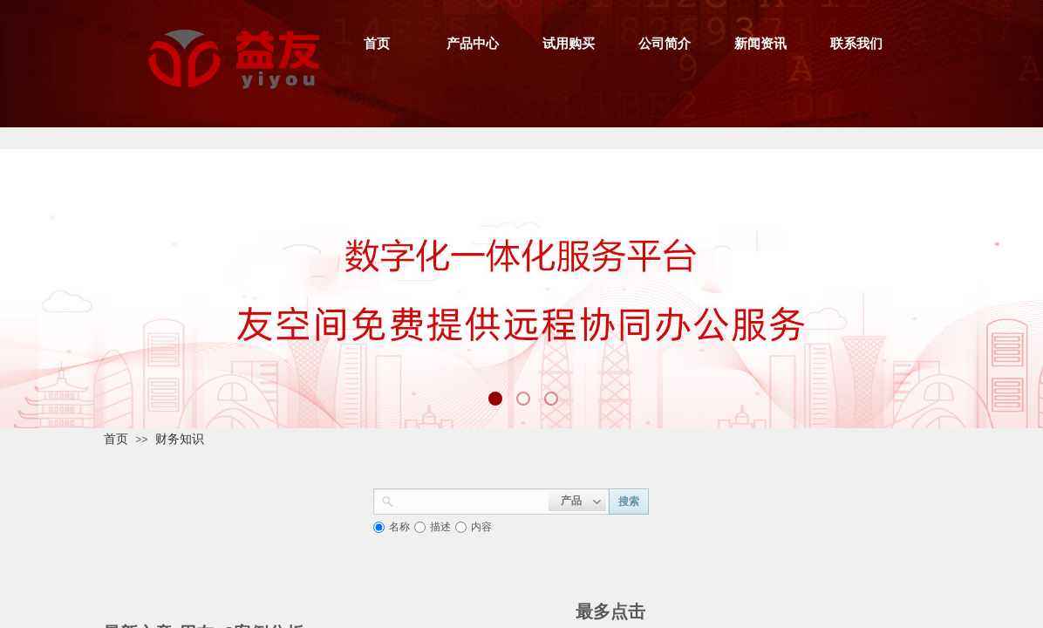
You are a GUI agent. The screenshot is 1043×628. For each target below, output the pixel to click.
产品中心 (473, 44)
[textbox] (471, 499)
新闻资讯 (760, 44)
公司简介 (664, 44)
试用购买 (568, 44)
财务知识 (179, 439)
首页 (377, 44)
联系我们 (856, 44)
